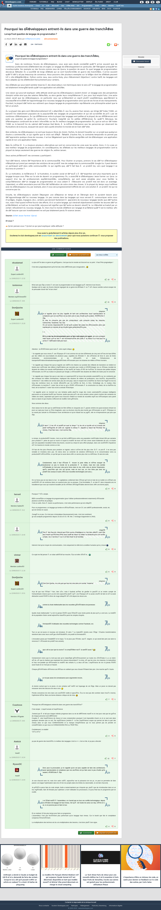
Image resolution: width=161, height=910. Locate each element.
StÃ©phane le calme (32, 40)
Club (115, 2)
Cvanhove (17, 710)
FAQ (52, 2)
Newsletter (77, 2)
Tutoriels (43, 2)
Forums (32, 2)
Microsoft (55, 6)
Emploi (89, 2)
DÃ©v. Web (70, 6)
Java (62, 6)
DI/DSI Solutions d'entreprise (23, 6)
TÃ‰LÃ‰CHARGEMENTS (73, 9)
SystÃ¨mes (120, 6)
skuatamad (17, 267)
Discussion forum (141, 61)
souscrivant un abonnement (54, 237)
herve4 (17, 499)
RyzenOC (17, 769)
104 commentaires (51, 41)
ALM (47, 6)
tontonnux (17, 290)
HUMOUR (116, 9)
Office (104, 6)
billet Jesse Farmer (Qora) (25, 217)
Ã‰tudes (99, 2)
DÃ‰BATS (96, 9)
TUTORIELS (34, 9)
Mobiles (111, 6)
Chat (67, 2)
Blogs (59, 2)
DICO (109, 9)
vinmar (17, 560)
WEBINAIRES (50, 9)
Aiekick (17, 746)
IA (43, 6)
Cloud (38, 6)
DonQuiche (17, 312)
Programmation (87, 6)
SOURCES (87, 9)
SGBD (97, 6)
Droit (108, 2)
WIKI (103, 9)
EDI (78, 6)
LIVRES (59, 9)
